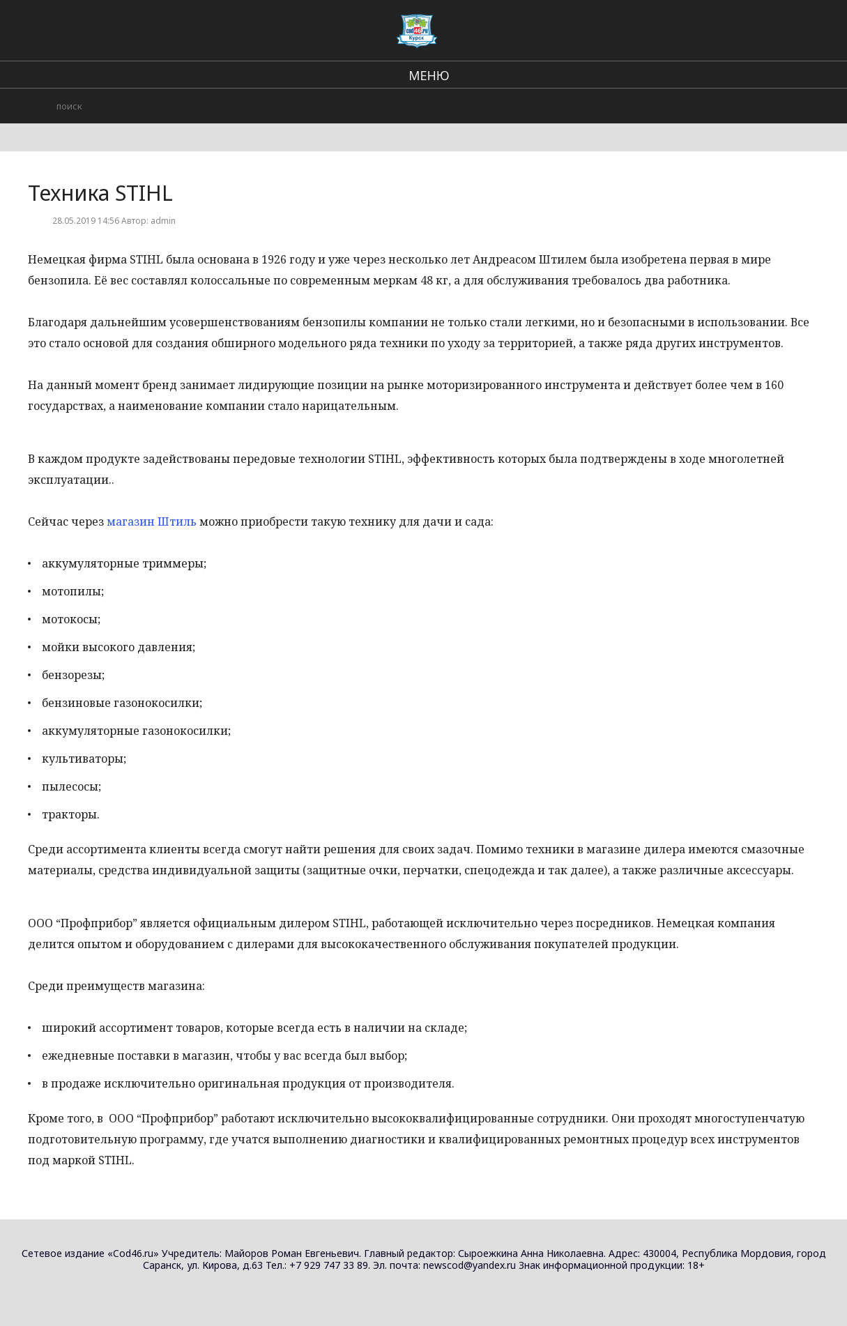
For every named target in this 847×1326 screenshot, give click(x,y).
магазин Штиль (152, 521)
